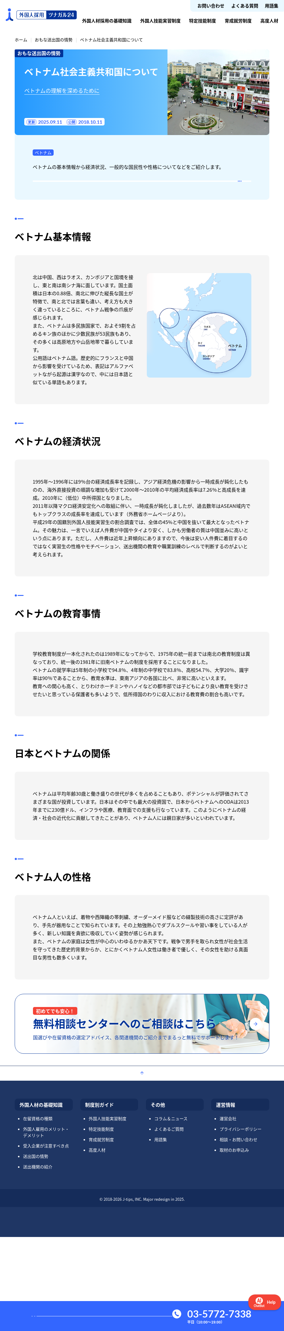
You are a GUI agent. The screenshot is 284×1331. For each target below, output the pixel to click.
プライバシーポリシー (241, 1223)
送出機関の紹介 (37, 1261)
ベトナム (43, 152)
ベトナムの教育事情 (65, 228)
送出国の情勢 (35, 1250)
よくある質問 (244, 5)
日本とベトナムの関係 (67, 247)
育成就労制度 (238, 20)
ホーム (21, 40)
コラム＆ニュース (171, 1212)
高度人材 (269, 20)
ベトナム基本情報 (62, 190)
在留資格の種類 (37, 1212)
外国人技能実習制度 (160, 20)
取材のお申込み (234, 1244)
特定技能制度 (202, 20)
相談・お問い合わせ (238, 1233)
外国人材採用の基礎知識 (107, 20)
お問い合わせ (210, 5)
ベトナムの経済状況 (65, 209)
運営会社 (228, 1212)
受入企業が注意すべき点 (46, 1240)
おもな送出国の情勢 (53, 40)
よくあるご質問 (169, 1223)
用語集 (271, 5)
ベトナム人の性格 (62, 266)
